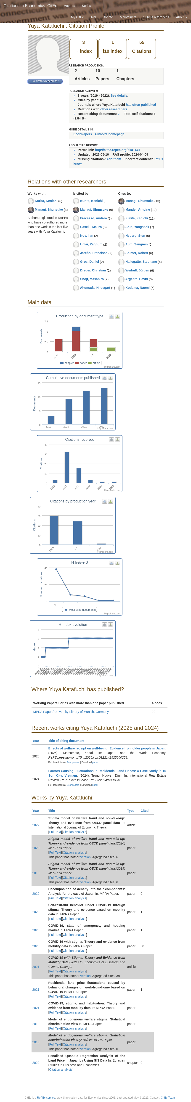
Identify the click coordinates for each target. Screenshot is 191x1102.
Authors (69, 6)
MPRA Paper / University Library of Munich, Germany (71, 712)
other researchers (113, 109)
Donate (108, 17)
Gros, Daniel (89, 261)
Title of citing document (68, 741)
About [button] (182, 17)
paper (95, 762)
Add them (113, 159)
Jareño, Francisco (94, 253)
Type (132, 811)
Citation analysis (74, 832)
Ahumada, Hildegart (95, 287)
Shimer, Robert (136, 253)
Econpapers (72, 762)
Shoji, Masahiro (92, 279)
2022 (36, 825)
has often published (141, 104)
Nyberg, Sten (135, 235)
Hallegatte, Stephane (141, 261)
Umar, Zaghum (91, 244)
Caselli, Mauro (91, 227)
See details (119, 95)
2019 (36, 873)
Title (53, 811)
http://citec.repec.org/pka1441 (117, 150)
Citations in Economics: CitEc (30, 5)
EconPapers (83, 134)
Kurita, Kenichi (46, 201)
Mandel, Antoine (137, 209)
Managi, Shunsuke (49, 209)
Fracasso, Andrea (93, 218)
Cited (147, 811)
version (85, 857)
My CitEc (77, 17)
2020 (36, 848)
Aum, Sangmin (136, 244)
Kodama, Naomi (137, 287)
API (93, 17)
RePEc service (46, 1097)
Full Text (55, 832)
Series (86, 6)
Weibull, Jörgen (137, 270)
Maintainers (128, 17)
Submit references (156, 17)
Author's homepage (110, 134)
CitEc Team (168, 1097)
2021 (36, 967)
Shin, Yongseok (137, 227)
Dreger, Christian (93, 270)
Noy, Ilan (86, 235)
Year (37, 741)
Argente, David (136, 279)
